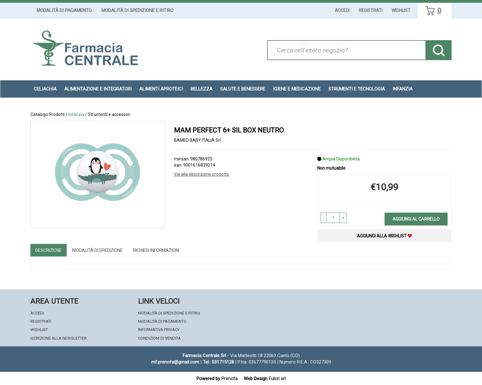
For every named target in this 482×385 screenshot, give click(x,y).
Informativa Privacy (159, 329)
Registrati (370, 10)
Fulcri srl (277, 378)
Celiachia (45, 89)
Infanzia (403, 89)
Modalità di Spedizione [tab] (97, 250)
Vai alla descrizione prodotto (201, 174)
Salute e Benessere (242, 89)
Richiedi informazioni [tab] (156, 250)
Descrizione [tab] (48, 250)
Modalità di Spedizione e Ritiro (137, 10)
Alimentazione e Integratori (98, 89)
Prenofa (229, 378)
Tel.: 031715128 (218, 362)
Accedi (342, 10)
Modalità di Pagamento (64, 10)
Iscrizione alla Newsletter (58, 338)
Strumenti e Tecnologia (356, 89)
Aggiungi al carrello (416, 219)
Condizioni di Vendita (159, 338)
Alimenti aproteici (161, 89)
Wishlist (401, 10)
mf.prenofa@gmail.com (175, 362)
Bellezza (201, 89)
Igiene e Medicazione (297, 89)
